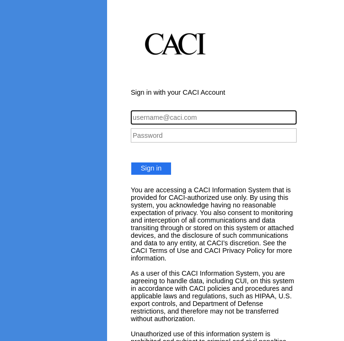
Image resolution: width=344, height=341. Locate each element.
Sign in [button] (151, 168)
